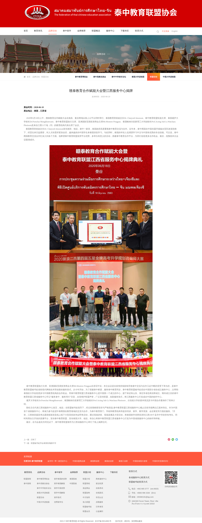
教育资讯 (38, 31)
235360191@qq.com (145, 496)
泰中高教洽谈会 (99, 77)
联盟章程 (86, 482)
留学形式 (57, 496)
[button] (177, 461)
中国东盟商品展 (79, 461)
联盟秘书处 (87, 505)
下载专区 (128, 31)
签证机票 (99, 482)
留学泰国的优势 (60, 477)
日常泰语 (99, 505)
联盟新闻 (27, 477)
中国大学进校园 (169, 77)
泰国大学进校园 (138, 77)
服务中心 (113, 31)
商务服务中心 (101, 477)
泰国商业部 (94, 461)
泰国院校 (73, 477)
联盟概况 (98, 31)
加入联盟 (86, 500)
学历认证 (99, 496)
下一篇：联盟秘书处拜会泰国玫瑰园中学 (40, 443)
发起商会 (86, 486)
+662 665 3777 (143, 488)
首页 (26, 31)
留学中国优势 (59, 486)
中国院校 (73, 482)
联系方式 (143, 31)
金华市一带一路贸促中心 (57, 461)
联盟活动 (153, 77)
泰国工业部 (123, 461)
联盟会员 (86, 509)
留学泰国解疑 (59, 482)
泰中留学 (68, 31)
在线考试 (99, 486)
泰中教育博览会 (81, 77)
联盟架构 (86, 491)
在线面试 (99, 491)
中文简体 (165, 31)
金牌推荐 (83, 31)
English (175, 31)
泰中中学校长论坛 (119, 77)
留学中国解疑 (59, 491)
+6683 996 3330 (143, 492)
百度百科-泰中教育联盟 (33, 461)
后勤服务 (99, 500)
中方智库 (86, 496)
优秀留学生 (58, 500)
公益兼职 (99, 509)
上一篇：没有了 (30, 439)
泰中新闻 (27, 482)
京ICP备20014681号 (103, 519)
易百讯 (127, 519)
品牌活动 (53, 31)
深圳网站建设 (136, 519)
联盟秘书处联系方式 (139, 481)
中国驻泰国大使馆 (140, 461)
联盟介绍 (88, 471)
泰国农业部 (108, 461)
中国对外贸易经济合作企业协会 (165, 461)
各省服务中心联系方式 (140, 477)
